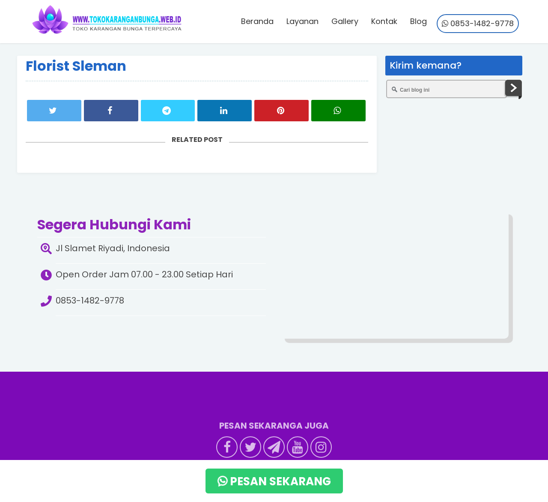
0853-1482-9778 (478, 23)
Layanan (302, 21)
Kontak (384, 21)
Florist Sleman (76, 65)
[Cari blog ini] (446, 89)
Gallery (344, 21)
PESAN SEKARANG (273, 481)
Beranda (257, 21)
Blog (418, 21)
